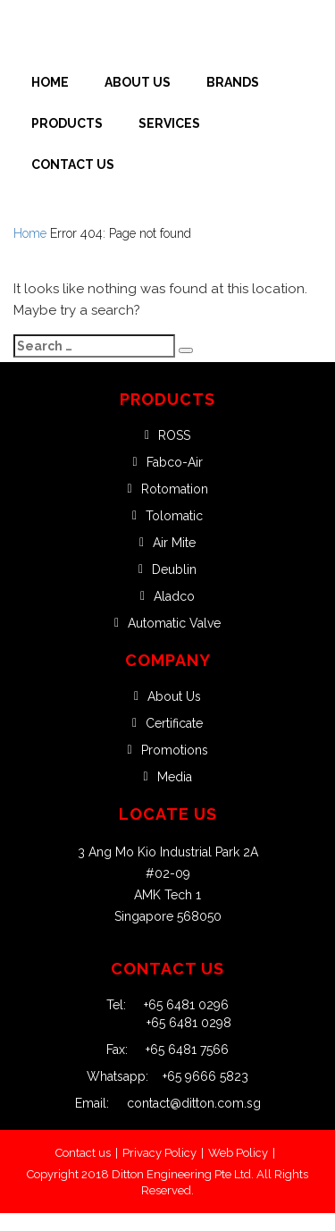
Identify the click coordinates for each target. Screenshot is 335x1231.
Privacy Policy (159, 1152)
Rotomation (174, 489)
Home (50, 82)
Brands (232, 82)
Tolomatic (174, 516)
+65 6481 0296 (177, 1005)
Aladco (174, 596)
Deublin (174, 569)
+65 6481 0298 (189, 1023)
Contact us (83, 1152)
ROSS (174, 435)
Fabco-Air (175, 462)
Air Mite (174, 542)
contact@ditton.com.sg (185, 1103)
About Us (138, 82)
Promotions (174, 750)
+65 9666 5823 (198, 1076)
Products (67, 123)
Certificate (174, 723)
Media (174, 777)
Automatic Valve (174, 623)
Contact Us (72, 164)
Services (169, 123)
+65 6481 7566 (178, 1049)
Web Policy (238, 1152)
